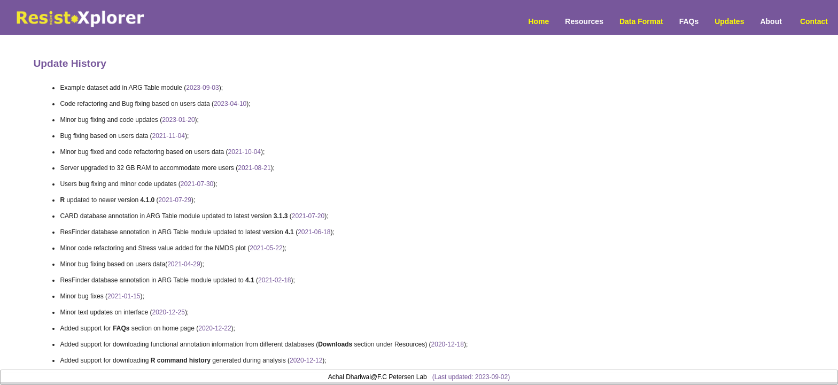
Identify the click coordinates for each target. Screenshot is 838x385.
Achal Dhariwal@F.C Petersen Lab (377, 377)
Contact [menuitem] (814, 21)
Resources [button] (584, 21)
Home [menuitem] (538, 21)
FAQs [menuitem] (689, 21)
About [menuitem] (770, 21)
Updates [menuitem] (729, 21)
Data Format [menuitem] (641, 21)
